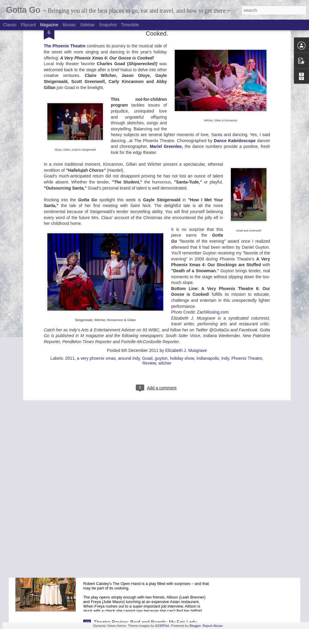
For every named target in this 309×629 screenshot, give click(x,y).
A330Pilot (162, 625)
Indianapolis (207, 220)
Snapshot (108, 24)
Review (149, 224)
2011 (70, 220)
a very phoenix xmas (96, 220)
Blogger (195, 625)
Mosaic (69, 24)
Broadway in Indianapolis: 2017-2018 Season (142, 348)
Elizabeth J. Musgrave (186, 212)
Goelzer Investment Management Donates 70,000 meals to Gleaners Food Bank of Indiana (147, 419)
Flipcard (28, 24)
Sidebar (87, 24)
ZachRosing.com (213, 173)
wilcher (165, 224)
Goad (147, 220)
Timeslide (130, 24)
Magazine (49, 24)
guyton (161, 220)
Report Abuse (212, 625)
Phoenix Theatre (246, 220)
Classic (10, 24)
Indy (225, 220)
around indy (129, 220)
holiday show (182, 220)
